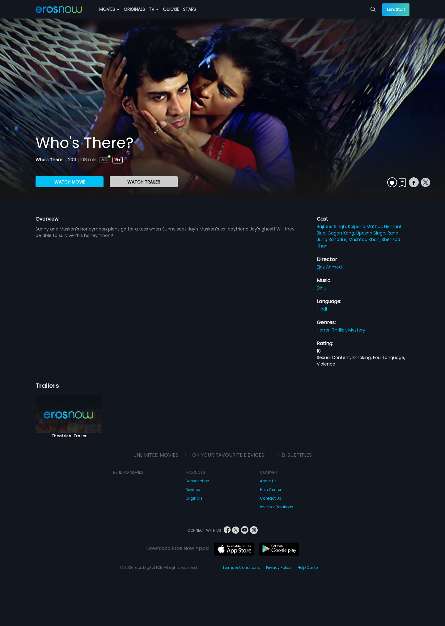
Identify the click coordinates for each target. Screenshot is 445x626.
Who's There (50, 160)
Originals (193, 498)
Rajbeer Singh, (332, 226)
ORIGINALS (134, 9)
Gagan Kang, (342, 233)
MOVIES (109, 9)
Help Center (270, 489)
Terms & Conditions (241, 567)
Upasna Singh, (372, 233)
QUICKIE (171, 9)
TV (153, 9)
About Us (268, 481)
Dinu (321, 288)
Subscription (197, 481)
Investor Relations (276, 507)
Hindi (322, 309)
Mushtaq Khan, (365, 239)
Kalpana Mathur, (366, 226)
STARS (189, 9)
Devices (192, 489)
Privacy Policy (278, 567)
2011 (72, 160)
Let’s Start (396, 9)
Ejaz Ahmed (329, 267)
